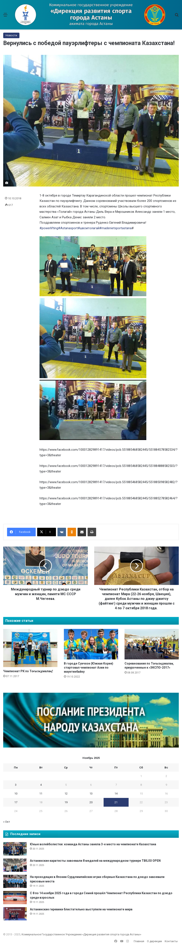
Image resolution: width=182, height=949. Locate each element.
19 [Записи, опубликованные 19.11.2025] (66, 802)
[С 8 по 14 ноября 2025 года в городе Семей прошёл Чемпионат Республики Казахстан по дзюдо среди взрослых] (15, 897)
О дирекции (154, 941)
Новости (11, 35)
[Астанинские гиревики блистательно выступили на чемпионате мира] (15, 913)
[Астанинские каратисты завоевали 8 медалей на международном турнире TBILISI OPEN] (15, 865)
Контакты (171, 941)
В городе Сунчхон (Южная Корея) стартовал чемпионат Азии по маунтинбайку (88, 667)
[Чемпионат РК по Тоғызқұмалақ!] (30, 648)
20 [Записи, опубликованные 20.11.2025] (91, 802)
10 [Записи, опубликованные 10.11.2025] (15, 793)
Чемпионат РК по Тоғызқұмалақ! (28, 671)
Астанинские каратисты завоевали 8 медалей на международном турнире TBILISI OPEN (95, 860)
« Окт (6, 821)
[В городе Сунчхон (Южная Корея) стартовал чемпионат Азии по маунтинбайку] (91, 644)
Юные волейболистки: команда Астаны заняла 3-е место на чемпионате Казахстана (93, 844)
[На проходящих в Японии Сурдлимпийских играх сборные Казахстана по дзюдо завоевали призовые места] (15, 881)
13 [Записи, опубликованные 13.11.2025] (91, 793)
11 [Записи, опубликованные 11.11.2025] (40, 793)
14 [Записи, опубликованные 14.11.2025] (115, 793)
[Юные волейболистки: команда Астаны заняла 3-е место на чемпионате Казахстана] (15, 848)
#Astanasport (68, 228)
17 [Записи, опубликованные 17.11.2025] (15, 802)
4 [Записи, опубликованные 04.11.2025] (41, 784)
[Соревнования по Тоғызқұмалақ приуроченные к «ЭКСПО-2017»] (152, 644)
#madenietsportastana (115, 228)
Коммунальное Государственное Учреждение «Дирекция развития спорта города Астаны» (81, 934)
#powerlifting (49, 228)
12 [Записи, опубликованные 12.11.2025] (66, 793)
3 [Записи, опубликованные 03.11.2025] (15, 784)
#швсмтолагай (88, 228)
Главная (139, 941)
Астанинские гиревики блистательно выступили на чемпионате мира (81, 909)
